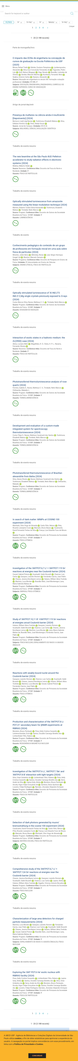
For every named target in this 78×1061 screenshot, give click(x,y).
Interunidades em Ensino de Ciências (41, 262)
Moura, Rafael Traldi (20, 67)
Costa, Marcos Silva (20, 302)
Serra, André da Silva (32, 983)
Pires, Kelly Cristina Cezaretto (46, 731)
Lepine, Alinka (58, 881)
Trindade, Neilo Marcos (30, 210)
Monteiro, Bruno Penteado (22, 731)
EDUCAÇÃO (24, 84)
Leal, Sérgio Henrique (55, 255)
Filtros (9, 22)
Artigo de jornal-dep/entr (23, 104)
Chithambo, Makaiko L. (21, 390)
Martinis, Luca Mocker (23, 581)
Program (22, 212)
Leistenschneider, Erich (21, 733)
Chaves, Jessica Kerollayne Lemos (28, 579)
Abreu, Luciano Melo (20, 344)
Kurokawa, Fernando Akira (52, 75)
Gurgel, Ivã (16, 257)
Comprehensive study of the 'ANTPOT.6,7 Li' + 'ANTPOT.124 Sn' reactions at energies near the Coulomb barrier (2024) (35, 872)
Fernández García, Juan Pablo (54, 577)
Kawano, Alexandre (40, 77)
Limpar (71, 26)
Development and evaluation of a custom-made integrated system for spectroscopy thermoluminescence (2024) (36, 429)
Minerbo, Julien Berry (20, 255)
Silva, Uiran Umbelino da (22, 777)
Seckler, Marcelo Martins (30, 75)
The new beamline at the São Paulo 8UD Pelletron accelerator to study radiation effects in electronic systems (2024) (37, 159)
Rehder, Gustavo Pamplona (41, 67)
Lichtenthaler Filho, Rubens (23, 736)
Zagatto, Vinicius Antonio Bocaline (51, 883)
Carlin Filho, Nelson (47, 525)
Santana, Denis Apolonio (50, 785)
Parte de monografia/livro (24, 47)
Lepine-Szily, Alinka (33, 782)
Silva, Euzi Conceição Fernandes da (36, 70)
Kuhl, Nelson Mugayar (27, 72)
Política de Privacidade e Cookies (28, 1044)
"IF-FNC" (30, 22)
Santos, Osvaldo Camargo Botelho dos (47, 733)
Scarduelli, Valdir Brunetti (41, 574)
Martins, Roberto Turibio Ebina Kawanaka (28, 208)
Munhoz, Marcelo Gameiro (33, 257)
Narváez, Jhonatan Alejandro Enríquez (49, 787)
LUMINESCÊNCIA (26, 218)
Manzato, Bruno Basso (42, 528)
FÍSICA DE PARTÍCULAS (28, 173)
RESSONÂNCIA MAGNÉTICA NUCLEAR (34, 743)
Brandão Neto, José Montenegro (47, 581)
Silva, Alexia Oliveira (20, 479)
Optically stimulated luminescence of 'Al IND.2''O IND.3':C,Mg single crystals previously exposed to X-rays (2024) (40, 296)
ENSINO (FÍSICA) (26, 265)
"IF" (19, 22)
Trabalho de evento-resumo (24, 146)
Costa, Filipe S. (18, 435)
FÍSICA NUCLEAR (26, 642)
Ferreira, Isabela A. (19, 388)
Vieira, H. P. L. (49, 344)
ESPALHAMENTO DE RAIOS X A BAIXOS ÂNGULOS (39, 942)
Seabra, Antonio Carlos (21, 77)
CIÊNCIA (32, 129)
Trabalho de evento (21, 235)
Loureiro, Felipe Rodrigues (22, 787)
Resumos (22, 168)
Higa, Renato (43, 72)
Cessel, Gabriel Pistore (21, 574)
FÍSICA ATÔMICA (26, 540)
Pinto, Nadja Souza (37, 124)
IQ (46, 126)
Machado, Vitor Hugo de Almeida (25, 525)
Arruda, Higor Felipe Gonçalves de (25, 785)
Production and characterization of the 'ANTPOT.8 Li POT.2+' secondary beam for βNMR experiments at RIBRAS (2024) (38, 725)
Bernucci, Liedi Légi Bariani (23, 121)
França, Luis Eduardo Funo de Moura (52, 530)
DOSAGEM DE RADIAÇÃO (29, 310)
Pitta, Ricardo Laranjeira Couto (24, 831)
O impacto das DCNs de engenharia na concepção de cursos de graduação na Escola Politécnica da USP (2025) (39, 61)
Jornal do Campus (25, 126)
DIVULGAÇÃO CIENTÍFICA (46, 129)
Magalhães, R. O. (37, 344)
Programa (22, 260)
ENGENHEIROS (46, 84)
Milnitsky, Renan (38, 255)
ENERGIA (23, 591)
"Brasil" (53, 22)
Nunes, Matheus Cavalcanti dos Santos (39, 435)
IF (37, 82)
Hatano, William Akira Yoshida (55, 579)
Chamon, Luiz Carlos (42, 628)
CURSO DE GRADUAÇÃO (37, 87)
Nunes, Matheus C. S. (36, 302)
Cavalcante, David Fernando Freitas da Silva (29, 829)
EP (31, 82)
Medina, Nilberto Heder (21, 166)
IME (34, 82)
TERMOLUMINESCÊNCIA (29, 398)
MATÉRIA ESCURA (27, 841)
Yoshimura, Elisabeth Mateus (47, 121)
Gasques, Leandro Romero (30, 577)
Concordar (37, 1056)
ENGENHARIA (34, 84)
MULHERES (24, 129)
